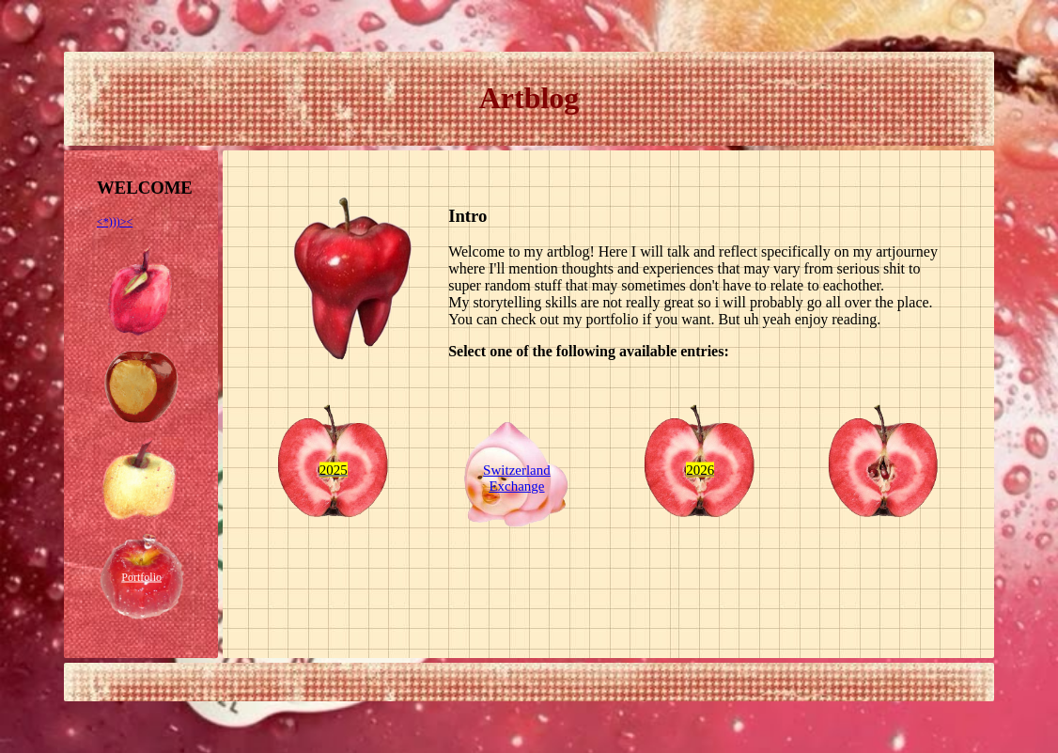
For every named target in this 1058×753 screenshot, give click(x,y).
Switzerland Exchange (517, 478)
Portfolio (141, 576)
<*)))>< (114, 221)
